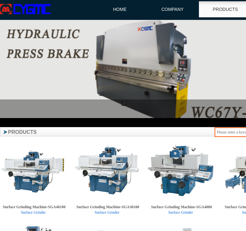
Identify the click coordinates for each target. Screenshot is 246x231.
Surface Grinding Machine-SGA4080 (181, 207)
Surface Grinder (33, 212)
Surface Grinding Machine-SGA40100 (34, 207)
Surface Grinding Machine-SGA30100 (107, 207)
